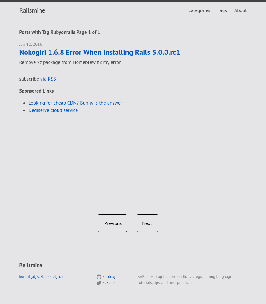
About (240, 10)
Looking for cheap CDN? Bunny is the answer (75, 103)
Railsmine (32, 10)
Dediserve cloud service (53, 110)
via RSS (48, 79)
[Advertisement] (133, 161)
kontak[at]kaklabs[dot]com (42, 276)
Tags (222, 10)
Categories (199, 10)
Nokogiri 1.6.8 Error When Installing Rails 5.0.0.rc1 (99, 52)
